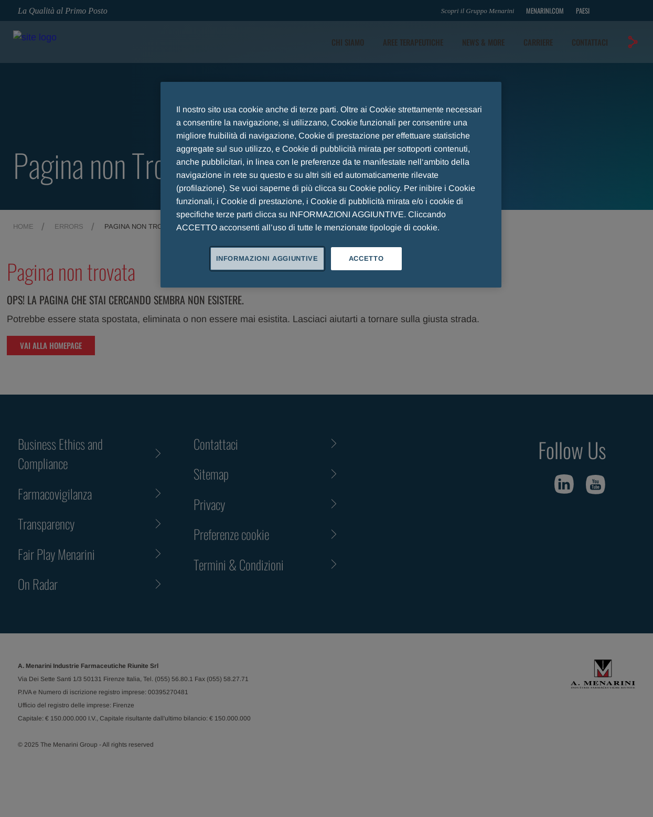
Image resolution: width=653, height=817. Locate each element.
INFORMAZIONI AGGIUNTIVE (267, 258)
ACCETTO (366, 258)
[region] (330, 185)
